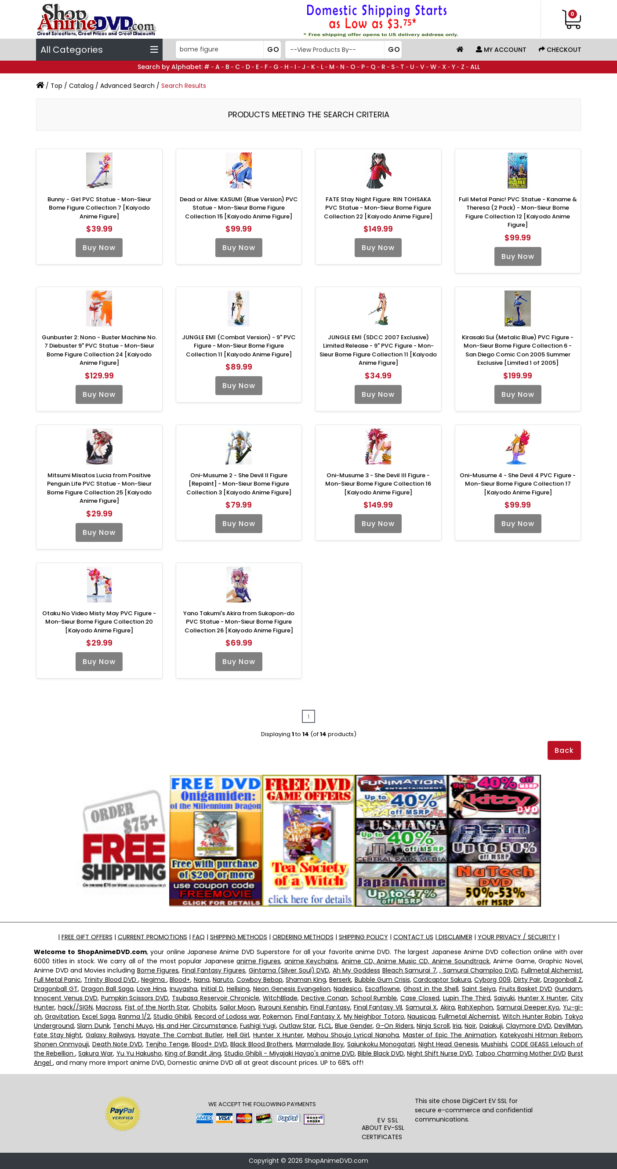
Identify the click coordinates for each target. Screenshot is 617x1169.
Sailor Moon (237, 1007)
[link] (388, 1097)
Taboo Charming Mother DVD (520, 1053)
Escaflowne (382, 988)
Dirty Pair (527, 979)
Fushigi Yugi (258, 1025)
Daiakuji (491, 1025)
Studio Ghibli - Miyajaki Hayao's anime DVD (289, 1053)
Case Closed (419, 998)
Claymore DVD (528, 1025)
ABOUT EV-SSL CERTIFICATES (383, 1132)
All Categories (99, 50)
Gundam (568, 988)
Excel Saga (98, 1016)
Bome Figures (158, 970)
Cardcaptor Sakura (442, 979)
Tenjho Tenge (166, 1044)
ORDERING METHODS (303, 937)
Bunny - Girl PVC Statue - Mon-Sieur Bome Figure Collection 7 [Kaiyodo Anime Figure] (99, 208)
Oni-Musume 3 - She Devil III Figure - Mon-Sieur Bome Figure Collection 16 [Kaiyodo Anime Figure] (378, 484)
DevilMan (568, 1025)
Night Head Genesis (448, 1044)
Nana (202, 979)
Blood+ (180, 979)
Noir (470, 1025)
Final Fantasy (330, 1007)
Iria (457, 1025)
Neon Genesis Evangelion (291, 988)
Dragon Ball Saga (107, 988)
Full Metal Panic (57, 979)
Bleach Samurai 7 (409, 970)
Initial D (212, 988)
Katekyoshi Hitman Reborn (541, 1035)
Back (564, 750)
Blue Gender (353, 1025)
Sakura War (95, 1053)
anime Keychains (311, 961)
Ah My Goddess (356, 970)
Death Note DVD (117, 1044)
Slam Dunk (93, 1025)
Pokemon (277, 1016)
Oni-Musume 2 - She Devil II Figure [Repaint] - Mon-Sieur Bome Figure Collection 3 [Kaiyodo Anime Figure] (238, 484)
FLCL (325, 1025)
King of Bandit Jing (193, 1053)
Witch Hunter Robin (531, 1016)
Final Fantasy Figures (213, 970)
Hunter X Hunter (543, 998)
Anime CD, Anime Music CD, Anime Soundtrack (415, 961)
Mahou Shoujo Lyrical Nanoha (353, 1035)
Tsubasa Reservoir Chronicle (215, 998)
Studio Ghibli (172, 1016)
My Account (501, 49)
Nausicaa (421, 1016)
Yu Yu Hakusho (139, 1053)
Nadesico (348, 988)
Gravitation (62, 1016)
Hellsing (238, 988)
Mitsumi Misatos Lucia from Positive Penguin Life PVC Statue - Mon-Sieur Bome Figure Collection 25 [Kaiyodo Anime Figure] (99, 488)
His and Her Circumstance (196, 1025)
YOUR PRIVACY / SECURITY (517, 937)
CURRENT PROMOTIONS (152, 937)
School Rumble (374, 998)
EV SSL (388, 1120)
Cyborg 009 (492, 979)
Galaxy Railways (110, 1035)
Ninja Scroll (433, 1025)
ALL (475, 66)
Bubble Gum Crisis (382, 979)
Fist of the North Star (157, 1007)
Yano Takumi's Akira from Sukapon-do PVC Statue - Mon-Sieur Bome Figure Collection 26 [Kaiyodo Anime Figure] (238, 622)
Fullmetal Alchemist (551, 970)
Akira (447, 1007)
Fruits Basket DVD (526, 988)
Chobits (204, 1007)
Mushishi (494, 1044)
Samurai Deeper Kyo (528, 1007)
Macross (108, 1007)
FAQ (198, 937)
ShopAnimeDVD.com (336, 1160)
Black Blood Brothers (261, 1044)
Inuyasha (183, 988)
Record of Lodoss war (227, 1016)
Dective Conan (324, 998)
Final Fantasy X (318, 1016)
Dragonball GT (56, 988)
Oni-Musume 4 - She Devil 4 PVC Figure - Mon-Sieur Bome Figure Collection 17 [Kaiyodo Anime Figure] (518, 484)
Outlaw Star (297, 1025)
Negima (154, 979)
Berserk (340, 979)
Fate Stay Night (58, 1035)
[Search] (227, 49)
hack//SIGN (75, 1007)
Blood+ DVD (209, 1044)
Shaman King (306, 979)
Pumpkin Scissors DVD (135, 998)
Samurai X (421, 1007)
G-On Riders (394, 1025)
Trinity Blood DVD (111, 979)
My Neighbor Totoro (374, 1016)
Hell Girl (238, 1035)
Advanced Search (127, 85)
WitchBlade (280, 998)
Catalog (81, 85)
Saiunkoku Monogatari (381, 1044)
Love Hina (151, 988)
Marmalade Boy (320, 1044)
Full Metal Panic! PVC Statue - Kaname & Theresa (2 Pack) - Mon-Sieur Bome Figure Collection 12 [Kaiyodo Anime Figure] (518, 212)
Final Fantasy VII (378, 1007)
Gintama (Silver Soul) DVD (289, 970)
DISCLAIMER (454, 937)
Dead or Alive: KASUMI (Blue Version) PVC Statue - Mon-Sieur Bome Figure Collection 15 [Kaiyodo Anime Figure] (239, 208)
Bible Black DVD (381, 1053)
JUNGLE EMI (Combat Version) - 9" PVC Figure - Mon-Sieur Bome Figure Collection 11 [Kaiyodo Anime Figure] (239, 346)
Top (56, 85)
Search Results (183, 85)
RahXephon (475, 1007)
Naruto (223, 979)
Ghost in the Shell (430, 988)
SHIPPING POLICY (363, 937)
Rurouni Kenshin (282, 1007)
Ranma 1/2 (134, 1016)
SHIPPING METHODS (238, 937)
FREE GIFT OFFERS (87, 937)
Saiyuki (504, 998)
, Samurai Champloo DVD (478, 970)
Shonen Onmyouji (61, 1044)
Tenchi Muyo (132, 1025)
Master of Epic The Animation (450, 1035)
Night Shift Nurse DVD (439, 1053)
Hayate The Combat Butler (180, 1035)
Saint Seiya (479, 988)
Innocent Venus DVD (66, 998)
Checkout (560, 49)
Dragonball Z (563, 979)
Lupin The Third (466, 998)
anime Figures (258, 961)
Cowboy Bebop (259, 979)
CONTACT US (413, 937)
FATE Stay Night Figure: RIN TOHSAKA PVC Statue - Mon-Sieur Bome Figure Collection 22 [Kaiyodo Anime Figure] (378, 208)
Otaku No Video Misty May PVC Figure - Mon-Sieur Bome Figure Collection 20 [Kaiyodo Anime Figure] (99, 622)
